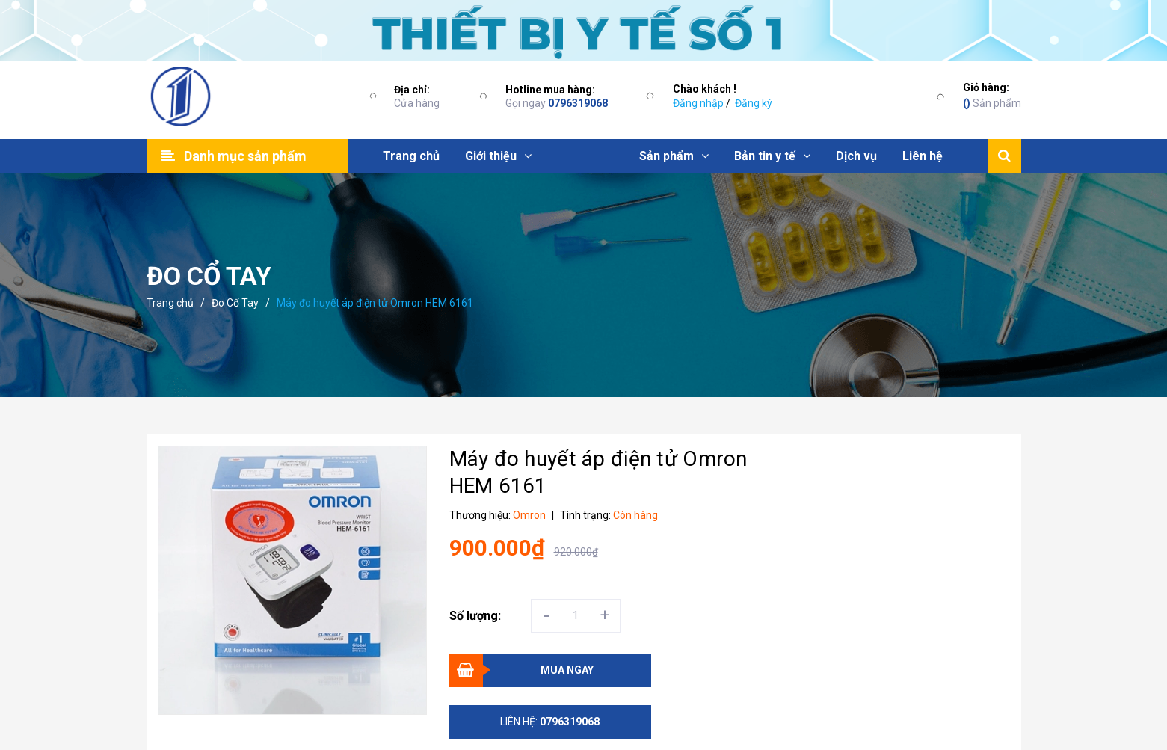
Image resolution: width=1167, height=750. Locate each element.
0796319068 (578, 103)
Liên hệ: (550, 722)
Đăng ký (753, 103)
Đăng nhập (698, 103)
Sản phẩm (992, 94)
